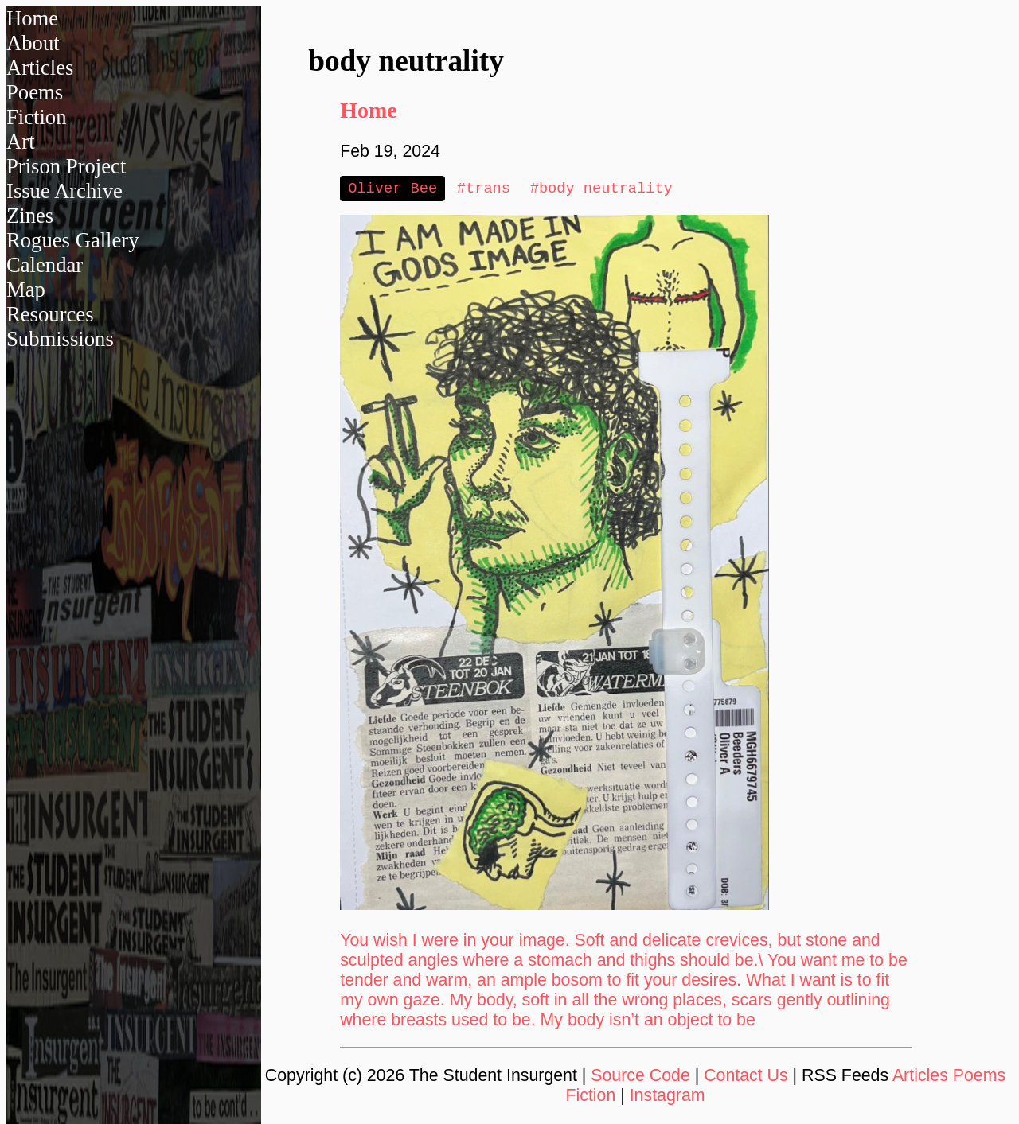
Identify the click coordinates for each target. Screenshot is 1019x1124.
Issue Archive (64, 191)
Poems (34, 92)
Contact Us (746, 1077)
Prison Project (66, 166)
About (33, 43)
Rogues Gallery (72, 240)
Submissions (60, 339)
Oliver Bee (392, 189)
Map (25, 289)
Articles (39, 68)
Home (32, 18)
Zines (29, 216)
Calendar (44, 265)
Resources (50, 314)
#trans (483, 189)
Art (20, 142)
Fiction (36, 117)
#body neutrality (601, 189)
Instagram (667, 1096)
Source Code (640, 1077)
